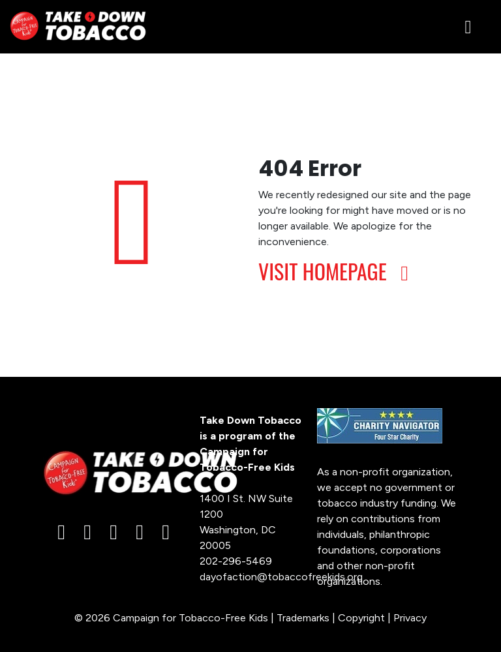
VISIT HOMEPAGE (338, 271)
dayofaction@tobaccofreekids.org (281, 576)
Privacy (410, 618)
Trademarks (303, 618)
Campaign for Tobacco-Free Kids (190, 618)
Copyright (361, 618)
